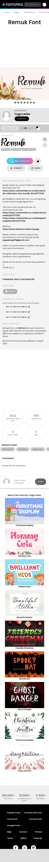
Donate (10, 291)
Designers (41, 799)
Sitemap (38, 838)
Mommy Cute (24, 556)
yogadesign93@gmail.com (16, 240)
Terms (10, 838)
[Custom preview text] (10, 128)
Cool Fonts (12, 819)
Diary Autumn (24, 770)
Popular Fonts (14, 812)
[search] (32, 4)
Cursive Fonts (35, 819)
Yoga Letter (22, 114)
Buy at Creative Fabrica (18, 307)
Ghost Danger (24, 709)
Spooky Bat (24, 678)
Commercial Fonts (33, 812)
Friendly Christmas (25, 648)
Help (9, 832)
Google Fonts (13, 825)
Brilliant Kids (24, 586)
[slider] (25, 128)
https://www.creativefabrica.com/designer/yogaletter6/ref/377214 (24, 219)
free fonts (8, 799)
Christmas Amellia (24, 740)
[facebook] (15, 847)
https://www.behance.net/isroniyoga (21, 229)
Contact (22, 119)
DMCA (23, 838)
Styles (17, 12)
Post (40, 482)
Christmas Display (24, 525)
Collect (16, 168)
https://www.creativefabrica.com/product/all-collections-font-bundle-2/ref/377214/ (24, 192)
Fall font (21, 328)
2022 (13, 416)
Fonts (7, 12)
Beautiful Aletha (24, 617)
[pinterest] (33, 847)
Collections (29, 12)
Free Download (20, 161)
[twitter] (24, 847)
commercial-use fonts (24, 800)
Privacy (38, 832)
